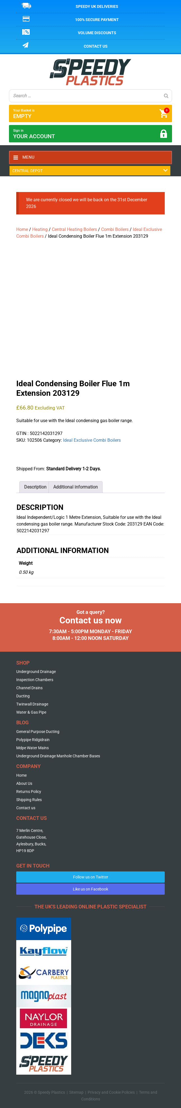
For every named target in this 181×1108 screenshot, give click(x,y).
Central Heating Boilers (74, 229)
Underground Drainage (36, 671)
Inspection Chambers (34, 679)
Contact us (96, 46)
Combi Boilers (115, 229)
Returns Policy (28, 791)
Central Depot (89, 170)
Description (35, 487)
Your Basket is (91, 113)
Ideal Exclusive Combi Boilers (92, 440)
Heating (40, 229)
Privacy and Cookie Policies (111, 1092)
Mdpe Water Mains (32, 748)
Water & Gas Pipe (31, 712)
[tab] (35, 487)
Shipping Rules (29, 799)
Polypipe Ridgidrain (33, 739)
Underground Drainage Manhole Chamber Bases (58, 756)
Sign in (90, 134)
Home (22, 229)
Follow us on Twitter (90, 877)
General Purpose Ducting (37, 731)
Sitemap (76, 1092)
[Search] (166, 96)
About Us (24, 783)
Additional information (75, 487)
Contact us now (90, 620)
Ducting (23, 696)
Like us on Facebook (90, 889)
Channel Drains (29, 688)
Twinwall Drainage (32, 704)
